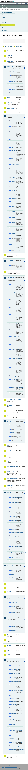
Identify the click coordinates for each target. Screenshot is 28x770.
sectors (13, 612)
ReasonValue (13, 367)
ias (8, 455)
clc (12, 570)
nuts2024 (13, 233)
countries (13, 81)
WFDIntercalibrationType (13, 730)
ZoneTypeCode (13, 560)
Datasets (4, 14)
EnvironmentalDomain (13, 511)
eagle (12, 574)
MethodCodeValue (13, 336)
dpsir (12, 147)
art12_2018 (10, 61)
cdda (8, 112)
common (9, 115)
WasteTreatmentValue (13, 392)
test (8, 650)
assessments (13, 121)
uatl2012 (13, 577)
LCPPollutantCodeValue (13, 314)
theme (12, 557)
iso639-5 (13, 181)
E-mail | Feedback (6, 765)
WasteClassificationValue (13, 387)
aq (8, 50)
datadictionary (11, 255)
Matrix (12, 698)
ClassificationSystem (13, 681)
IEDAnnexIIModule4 (11, 478)
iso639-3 (13, 177)
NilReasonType (13, 198)
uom (8, 654)
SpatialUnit (13, 713)
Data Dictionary (12, 9)
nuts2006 (13, 206)
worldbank (10, 756)
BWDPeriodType (13, 669)
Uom (12, 716)
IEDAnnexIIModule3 (11, 471)
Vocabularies (5, 25)
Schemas (4, 22)
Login (17, 3)
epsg (12, 158)
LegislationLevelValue (13, 520)
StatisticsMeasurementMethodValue (13, 552)
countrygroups (13, 139)
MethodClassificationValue (13, 330)
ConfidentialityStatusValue (13, 684)
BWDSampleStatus (13, 673)
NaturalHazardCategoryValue (13, 532)
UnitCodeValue (13, 379)
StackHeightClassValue (13, 376)
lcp (8, 597)
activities (13, 71)
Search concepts (19, 46)
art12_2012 (10, 55)
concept (13, 424)
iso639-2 (13, 169)
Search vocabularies (8, 46)
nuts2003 (13, 201)
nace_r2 (13, 190)
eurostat (9, 405)
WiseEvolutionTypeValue (13, 746)
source (12, 432)
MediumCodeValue (13, 323)
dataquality (10, 260)
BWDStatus (13, 677)
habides (9, 450)
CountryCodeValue (13, 292)
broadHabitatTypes (13, 623)
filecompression (13, 164)
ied (8, 461)
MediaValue (13, 529)
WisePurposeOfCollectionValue (13, 749)
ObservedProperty (13, 704)
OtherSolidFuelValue (13, 358)
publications (10, 640)
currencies (13, 141)
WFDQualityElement (13, 738)
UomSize (13, 724)
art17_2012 (10, 97)
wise (8, 660)
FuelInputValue (13, 307)
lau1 (8, 584)
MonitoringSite (13, 701)
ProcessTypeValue (13, 536)
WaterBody (13, 727)
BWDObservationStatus (13, 665)
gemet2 (9, 421)
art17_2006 (10, 66)
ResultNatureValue (13, 539)
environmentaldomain (13, 150)
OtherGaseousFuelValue (13, 349)
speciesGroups (13, 630)
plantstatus (13, 606)
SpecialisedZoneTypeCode (13, 546)
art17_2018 (10, 102)
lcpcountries (13, 602)
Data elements (5, 20)
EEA (8, 1)
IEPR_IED (10, 485)
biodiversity (10, 108)
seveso (9, 645)
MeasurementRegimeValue (13, 523)
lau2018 (9, 591)
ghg (8, 445)
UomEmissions (13, 719)
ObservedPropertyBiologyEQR (13, 707)
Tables (3, 17)
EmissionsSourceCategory (13, 690)
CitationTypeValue (13, 502)
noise (8, 634)
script (12, 244)
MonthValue (13, 344)
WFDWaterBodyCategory (13, 742)
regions (13, 626)
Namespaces (5, 30)
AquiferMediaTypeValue (13, 497)
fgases (9, 416)
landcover (10, 565)
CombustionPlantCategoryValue (13, 284)
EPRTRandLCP (11, 277)
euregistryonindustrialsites (11, 399)
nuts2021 (13, 227)
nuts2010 (13, 211)
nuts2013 (13, 217)
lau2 (8, 587)
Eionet (7, 9)
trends (12, 92)
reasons (13, 89)
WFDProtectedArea (13, 735)
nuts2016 (13, 222)
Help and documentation (7, 12)
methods (13, 84)
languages (13, 186)
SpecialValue (13, 550)
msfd (8, 617)
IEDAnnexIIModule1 (11, 466)
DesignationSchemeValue (13, 507)
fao (8, 410)
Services (4, 27)
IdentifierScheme (13, 516)
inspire (9, 492)
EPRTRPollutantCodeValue (13, 299)
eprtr (8, 272)
